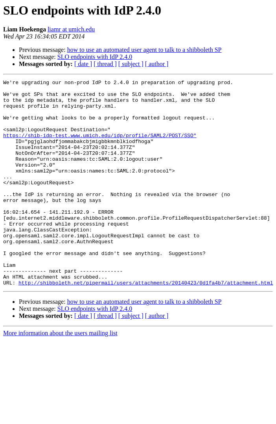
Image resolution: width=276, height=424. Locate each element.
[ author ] (157, 64)
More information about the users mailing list (60, 374)
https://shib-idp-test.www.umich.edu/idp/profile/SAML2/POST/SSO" (99, 147)
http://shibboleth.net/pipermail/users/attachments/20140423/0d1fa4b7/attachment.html (145, 323)
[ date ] (83, 64)
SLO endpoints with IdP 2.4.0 (94, 56)
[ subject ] (131, 64)
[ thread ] (105, 64)
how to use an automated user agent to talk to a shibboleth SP (144, 49)
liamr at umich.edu (71, 29)
